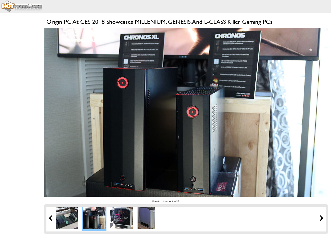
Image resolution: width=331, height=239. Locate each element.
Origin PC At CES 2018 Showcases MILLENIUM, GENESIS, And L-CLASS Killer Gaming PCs (159, 21)
